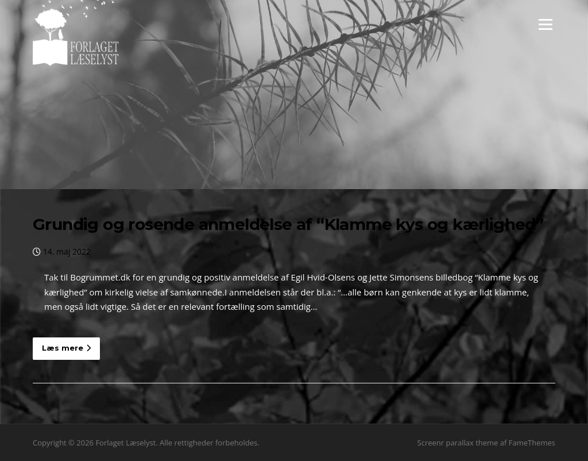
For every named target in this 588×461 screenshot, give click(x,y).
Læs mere (66, 347)
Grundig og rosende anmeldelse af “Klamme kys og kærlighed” (288, 224)
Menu (545, 24)
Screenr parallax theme (457, 442)
